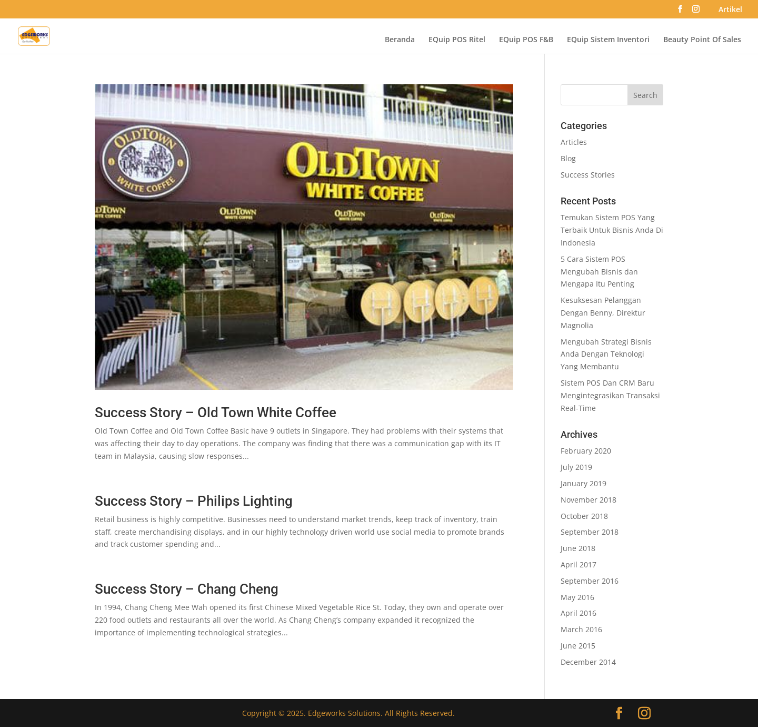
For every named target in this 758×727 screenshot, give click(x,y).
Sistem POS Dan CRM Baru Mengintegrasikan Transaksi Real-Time (610, 395)
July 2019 (576, 467)
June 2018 (578, 548)
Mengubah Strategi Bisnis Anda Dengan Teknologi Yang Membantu (606, 354)
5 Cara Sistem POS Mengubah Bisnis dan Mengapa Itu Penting (599, 271)
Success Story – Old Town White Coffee (215, 412)
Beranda (400, 40)
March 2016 (581, 629)
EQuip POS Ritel (456, 40)
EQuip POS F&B (526, 40)
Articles (574, 142)
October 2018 (584, 516)
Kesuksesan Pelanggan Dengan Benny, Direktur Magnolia (603, 312)
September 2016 (590, 581)
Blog (568, 158)
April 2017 (578, 564)
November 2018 (588, 500)
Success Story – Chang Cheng (186, 589)
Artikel (730, 10)
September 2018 (590, 532)
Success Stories (588, 175)
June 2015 (578, 646)
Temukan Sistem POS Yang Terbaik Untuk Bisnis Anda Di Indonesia (612, 230)
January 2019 (583, 483)
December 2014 (588, 662)
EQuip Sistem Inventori (608, 40)
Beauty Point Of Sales (702, 40)
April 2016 (578, 613)
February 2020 (586, 451)
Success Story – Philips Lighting (194, 501)
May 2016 (577, 597)
